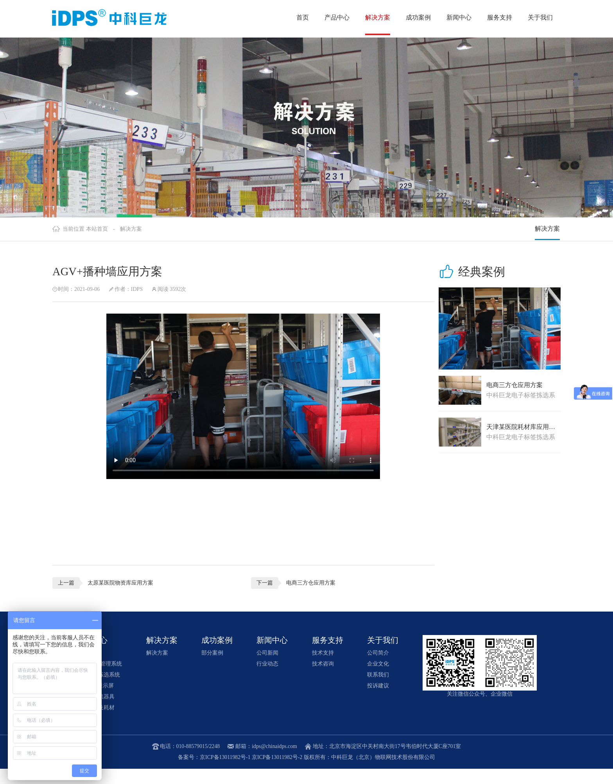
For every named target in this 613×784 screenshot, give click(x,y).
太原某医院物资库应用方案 (120, 597)
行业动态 (268, 679)
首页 (302, 17)
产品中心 (337, 17)
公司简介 (378, 668)
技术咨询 (323, 679)
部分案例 (212, 668)
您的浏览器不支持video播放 (235, 410)
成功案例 (418, 17)
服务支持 (499, 17)
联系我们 (378, 690)
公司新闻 (268, 668)
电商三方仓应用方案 (302, 597)
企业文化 (378, 679)
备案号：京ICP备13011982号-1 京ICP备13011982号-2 (240, 772)
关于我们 (540, 17)
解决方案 (377, 17)
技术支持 (323, 668)
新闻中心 (458, 17)
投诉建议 (378, 701)
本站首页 (97, 242)
